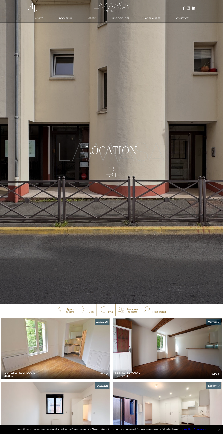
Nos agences (120, 18)
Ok (185, 429)
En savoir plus (200, 429)
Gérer (92, 18)
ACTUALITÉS (152, 18)
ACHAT (38, 18)
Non (190, 429)
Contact (182, 18)
